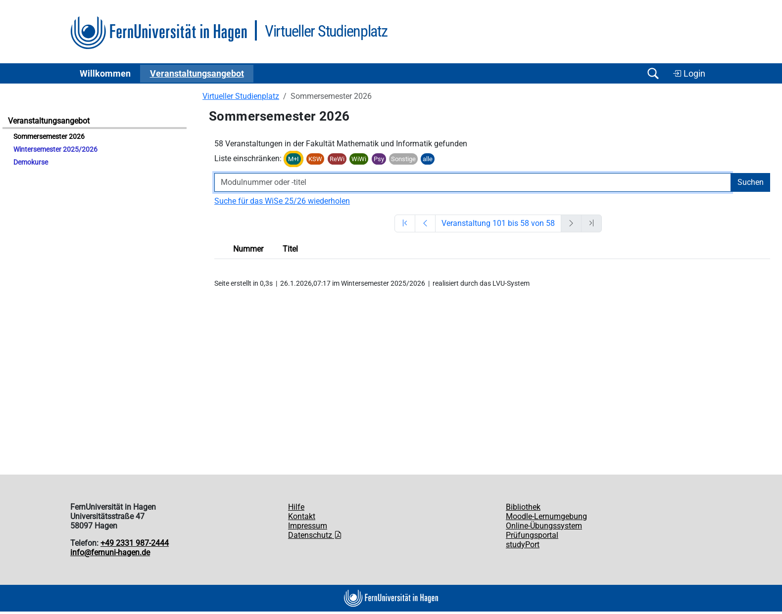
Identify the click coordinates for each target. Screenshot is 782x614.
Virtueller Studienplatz (240, 96)
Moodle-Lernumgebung (546, 516)
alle (428, 159)
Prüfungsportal (532, 535)
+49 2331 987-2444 (134, 543)
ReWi (337, 159)
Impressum (307, 525)
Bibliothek (523, 507)
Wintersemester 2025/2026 (55, 149)
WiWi (358, 159)
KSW (315, 159)
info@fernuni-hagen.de (110, 552)
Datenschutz (315, 535)
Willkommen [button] (105, 74)
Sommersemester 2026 (49, 136)
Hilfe (296, 507)
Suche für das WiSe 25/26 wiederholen (282, 201)
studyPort (522, 544)
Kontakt (301, 516)
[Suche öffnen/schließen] (652, 73)
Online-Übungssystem (544, 525)
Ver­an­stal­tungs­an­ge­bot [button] (197, 74)
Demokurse (30, 162)
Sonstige (403, 159)
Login (689, 74)
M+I (293, 159)
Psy (379, 159)
